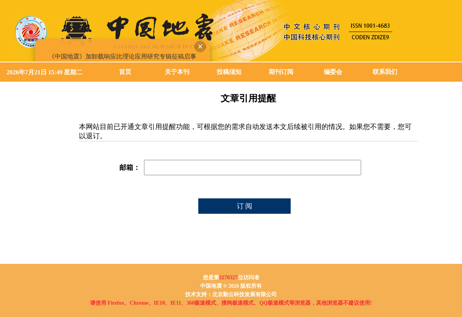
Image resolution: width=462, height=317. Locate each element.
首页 (125, 72)
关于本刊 (177, 72)
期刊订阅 (281, 72)
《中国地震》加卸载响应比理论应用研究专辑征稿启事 (122, 55)
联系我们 (385, 72)
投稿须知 (229, 72)
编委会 (333, 72)
